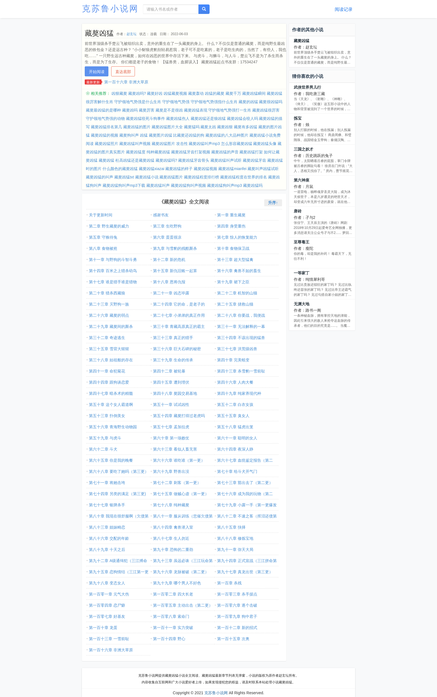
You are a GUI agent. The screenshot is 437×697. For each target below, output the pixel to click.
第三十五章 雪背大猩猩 (109, 349)
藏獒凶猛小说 (147, 177)
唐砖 (298, 211)
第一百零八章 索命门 (171, 616)
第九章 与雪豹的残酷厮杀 (175, 248)
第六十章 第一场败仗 (171, 438)
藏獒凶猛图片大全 (167, 127)
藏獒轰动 (196, 93)
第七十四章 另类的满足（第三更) (117, 494)
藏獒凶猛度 (135, 152)
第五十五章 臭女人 (233, 415)
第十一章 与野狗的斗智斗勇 (113, 259)
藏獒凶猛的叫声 (99, 177)
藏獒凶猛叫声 (158, 185)
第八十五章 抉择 (231, 527)
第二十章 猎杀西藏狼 (107, 293)
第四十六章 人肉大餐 (235, 382)
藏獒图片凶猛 (160, 135)
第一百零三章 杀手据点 (237, 594)
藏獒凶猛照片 (106, 143)
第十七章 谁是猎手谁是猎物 (113, 282)
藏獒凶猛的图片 (136, 127)
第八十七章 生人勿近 (171, 538)
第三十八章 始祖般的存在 (111, 360)
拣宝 (298, 118)
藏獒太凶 (208, 127)
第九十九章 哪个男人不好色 (177, 583)
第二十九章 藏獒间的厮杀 (111, 326)
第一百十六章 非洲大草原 (126, 82)
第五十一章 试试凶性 (171, 404)
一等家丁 (301, 273)
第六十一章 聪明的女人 (237, 438)
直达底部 (123, 71)
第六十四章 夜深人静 (235, 449)
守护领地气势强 (176, 102)
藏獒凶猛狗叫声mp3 (224, 185)
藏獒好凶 (154, 93)
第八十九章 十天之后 (107, 549)
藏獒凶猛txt (124, 177)
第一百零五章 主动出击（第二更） (183, 605)
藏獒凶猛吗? (166, 160)
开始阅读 (97, 71)
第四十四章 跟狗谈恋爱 (109, 382)
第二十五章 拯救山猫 (235, 304)
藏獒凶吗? (137, 93)
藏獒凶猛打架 (251, 152)
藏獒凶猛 (106, 160)
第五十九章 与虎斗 (105, 438)
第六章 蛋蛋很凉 (167, 237)
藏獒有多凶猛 (245, 127)
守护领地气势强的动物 (105, 118)
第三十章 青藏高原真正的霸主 (179, 326)
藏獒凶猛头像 (264, 143)
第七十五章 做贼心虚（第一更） (181, 494)
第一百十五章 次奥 (233, 639)
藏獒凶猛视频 (205, 168)
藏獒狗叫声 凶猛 (133, 135)
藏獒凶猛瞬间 (254, 93)
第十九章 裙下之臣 (233, 282)
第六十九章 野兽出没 (171, 471)
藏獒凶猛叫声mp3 (204, 143)
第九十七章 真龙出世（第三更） (245, 572)
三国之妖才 (303, 149)
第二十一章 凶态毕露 (171, 293)
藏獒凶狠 (225, 127)
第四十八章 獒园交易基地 (175, 393)
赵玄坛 (132, 34)
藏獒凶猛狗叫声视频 (188, 185)
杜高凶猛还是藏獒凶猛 (134, 160)
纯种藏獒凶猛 (158, 152)
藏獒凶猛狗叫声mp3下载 (124, 185)
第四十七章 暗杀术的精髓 (111, 393)
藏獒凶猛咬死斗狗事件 (145, 118)
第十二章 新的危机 (169, 259)
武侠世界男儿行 (307, 87)
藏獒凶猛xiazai (151, 168)
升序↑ (273, 202)
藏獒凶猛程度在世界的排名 (243, 177)
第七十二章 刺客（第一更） (177, 482)
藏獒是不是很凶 (169, 110)
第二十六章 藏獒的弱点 (109, 315)
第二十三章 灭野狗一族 (109, 304)
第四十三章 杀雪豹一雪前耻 (241, 371)
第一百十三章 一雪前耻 (109, 639)
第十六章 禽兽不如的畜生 (239, 270)
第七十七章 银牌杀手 (107, 505)
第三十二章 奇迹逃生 (107, 337)
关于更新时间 (100, 215)
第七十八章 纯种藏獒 (171, 505)
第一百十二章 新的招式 (237, 627)
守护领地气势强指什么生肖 (214, 102)
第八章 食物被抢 (103, 248)
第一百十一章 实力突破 (173, 627)
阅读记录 (344, 9)
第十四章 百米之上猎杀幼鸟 (113, 270)
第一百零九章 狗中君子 (237, 616)
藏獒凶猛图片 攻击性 (170, 143)
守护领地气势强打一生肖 (229, 110)
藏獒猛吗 (192, 127)
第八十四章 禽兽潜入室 (173, 527)
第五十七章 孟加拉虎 (171, 427)
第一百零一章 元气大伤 (109, 594)
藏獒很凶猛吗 (270, 102)
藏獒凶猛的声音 (225, 152)
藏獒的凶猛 (248, 102)
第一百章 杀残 (229, 583)
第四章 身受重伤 (231, 226)
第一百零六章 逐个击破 (237, 605)
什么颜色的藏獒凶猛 (120, 168)
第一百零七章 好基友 (107, 616)
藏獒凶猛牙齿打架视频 (190, 152)
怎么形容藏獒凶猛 (236, 143)
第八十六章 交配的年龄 (109, 538)
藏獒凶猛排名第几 (106, 127)
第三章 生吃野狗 (167, 226)
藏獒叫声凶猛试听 (263, 168)
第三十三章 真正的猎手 (173, 337)
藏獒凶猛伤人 (178, 118)
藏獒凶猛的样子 (179, 168)
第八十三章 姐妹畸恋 (107, 527)
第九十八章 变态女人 (107, 583)
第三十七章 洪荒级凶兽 (237, 349)
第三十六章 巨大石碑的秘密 (177, 349)
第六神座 (301, 180)
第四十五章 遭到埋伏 (171, 382)
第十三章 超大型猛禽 (235, 259)
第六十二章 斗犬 (103, 449)
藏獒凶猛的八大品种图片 (226, 135)
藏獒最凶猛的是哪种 (103, 110)
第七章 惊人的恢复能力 (237, 237)
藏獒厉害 (146, 110)
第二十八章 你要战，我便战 (241, 315)
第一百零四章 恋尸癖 (107, 605)
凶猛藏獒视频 (175, 93)
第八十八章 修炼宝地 (235, 538)
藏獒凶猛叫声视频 (134, 143)
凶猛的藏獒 (214, 93)
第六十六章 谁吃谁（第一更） (179, 460)
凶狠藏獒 (119, 93)
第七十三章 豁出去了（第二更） (245, 482)
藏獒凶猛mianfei (232, 168)
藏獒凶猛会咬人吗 (242, 118)
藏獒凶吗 (130, 110)
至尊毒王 (301, 242)
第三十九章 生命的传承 (173, 360)
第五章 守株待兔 (103, 237)
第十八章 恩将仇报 (169, 282)
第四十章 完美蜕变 (233, 360)
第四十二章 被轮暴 (169, 371)
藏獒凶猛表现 (195, 110)
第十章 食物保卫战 (233, 248)
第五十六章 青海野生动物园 (113, 427)
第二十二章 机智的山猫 (237, 293)
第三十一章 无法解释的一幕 (241, 326)
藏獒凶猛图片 (171, 177)
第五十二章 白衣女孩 (235, 404)
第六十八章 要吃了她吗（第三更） (119, 471)
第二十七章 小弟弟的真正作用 (179, 315)
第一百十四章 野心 (169, 639)
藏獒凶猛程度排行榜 (201, 177)
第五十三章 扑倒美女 (107, 415)
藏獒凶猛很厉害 (266, 110)
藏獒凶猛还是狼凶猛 (208, 118)
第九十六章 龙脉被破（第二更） (181, 572)
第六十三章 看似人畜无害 (175, 449)
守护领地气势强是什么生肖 (137, 102)
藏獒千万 (233, 93)
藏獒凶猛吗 (253, 185)
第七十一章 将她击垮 (107, 482)
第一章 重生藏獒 (231, 215)
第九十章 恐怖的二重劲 (173, 549)
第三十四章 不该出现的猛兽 (241, 337)
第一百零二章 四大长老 (173, 594)
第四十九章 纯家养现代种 (239, 393)
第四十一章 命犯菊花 (107, 371)
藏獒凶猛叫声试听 (226, 160)
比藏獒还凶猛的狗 (188, 135)
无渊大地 (301, 304)
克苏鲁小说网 (110, 8)
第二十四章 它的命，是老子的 (179, 304)
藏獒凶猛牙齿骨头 (193, 160)
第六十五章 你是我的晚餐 (111, 460)
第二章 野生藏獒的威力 (109, 226)
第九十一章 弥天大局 (235, 549)
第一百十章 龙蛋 (103, 627)
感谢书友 (161, 215)
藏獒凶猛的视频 (104, 135)
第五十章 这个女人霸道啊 (111, 404)
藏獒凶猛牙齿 (254, 160)
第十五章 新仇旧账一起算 (175, 270)
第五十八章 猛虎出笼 (235, 427)
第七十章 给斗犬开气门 (237, 471)
